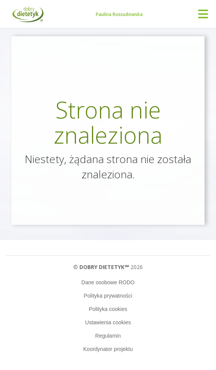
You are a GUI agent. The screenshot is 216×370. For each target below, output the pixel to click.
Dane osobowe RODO (107, 282)
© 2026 (107, 267)
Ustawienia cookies (108, 322)
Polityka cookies (108, 309)
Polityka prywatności (108, 296)
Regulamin (108, 336)
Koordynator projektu (108, 349)
